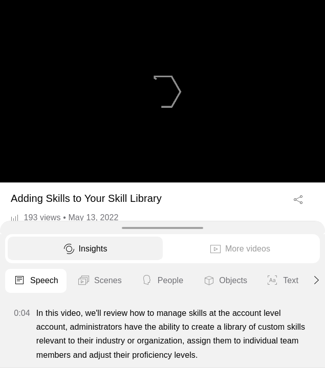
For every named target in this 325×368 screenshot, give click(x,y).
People (162, 281)
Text (282, 281)
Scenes (99, 281)
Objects (224, 281)
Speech (35, 281)
